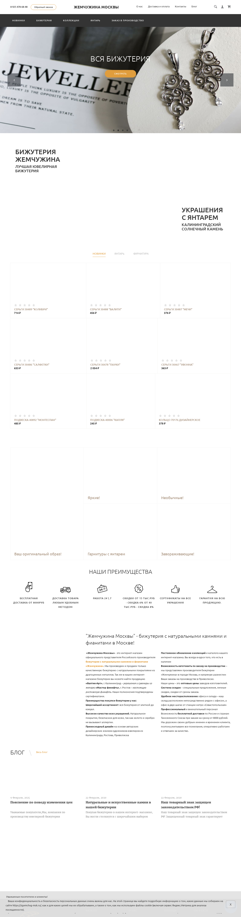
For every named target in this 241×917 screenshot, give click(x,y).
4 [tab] (127, 130)
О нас (139, 6)
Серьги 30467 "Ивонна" (177, 364)
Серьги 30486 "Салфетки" (31, 364)
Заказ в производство (128, 20)
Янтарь (95, 20)
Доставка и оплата (159, 6)
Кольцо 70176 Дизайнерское (179, 419)
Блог (194, 6)
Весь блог (41, 752)
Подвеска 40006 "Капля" (107, 419)
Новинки (18, 20)
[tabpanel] (120, 80)
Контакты (180, 6)
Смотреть (120, 74)
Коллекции (71, 20)
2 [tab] (118, 130)
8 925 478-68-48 (18, 6)
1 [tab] (113, 130)
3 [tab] (123, 130)
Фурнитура (141, 253)
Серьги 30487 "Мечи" (178, 309)
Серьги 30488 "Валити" (106, 309)
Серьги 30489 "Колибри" (31, 309)
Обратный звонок (43, 7)
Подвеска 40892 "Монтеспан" (35, 419)
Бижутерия (44, 20)
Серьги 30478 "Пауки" (105, 364)
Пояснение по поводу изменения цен (41, 802)
